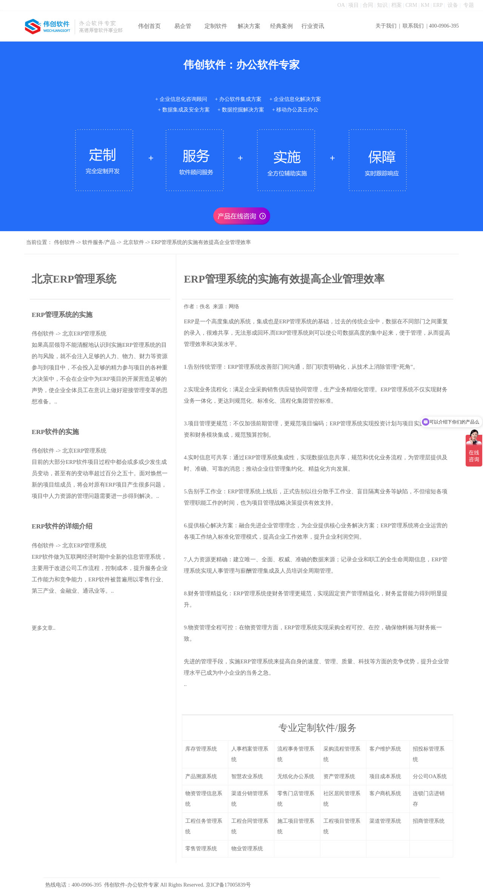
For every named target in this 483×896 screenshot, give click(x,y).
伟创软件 (64, 242)
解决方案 (249, 26)
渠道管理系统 (385, 821)
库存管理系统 (201, 749)
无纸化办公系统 (295, 776)
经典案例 (281, 26)
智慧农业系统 (247, 776)
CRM (411, 5)
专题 (468, 5)
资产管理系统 (339, 776)
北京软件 (133, 242)
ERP (438, 5)
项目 (353, 5)
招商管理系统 (429, 821)
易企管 (182, 26)
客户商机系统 (385, 793)
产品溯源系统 (201, 776)
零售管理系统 (201, 848)
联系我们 (413, 26)
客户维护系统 (385, 749)
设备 (453, 5)
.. (185, 684)
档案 (396, 5)
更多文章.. (43, 628)
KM (425, 5)
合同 (368, 5)
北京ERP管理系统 (84, 334)
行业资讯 (312, 26)
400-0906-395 (444, 26)
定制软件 (216, 26)
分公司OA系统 (430, 776)
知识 (382, 5)
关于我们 (386, 26)
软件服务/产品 (98, 242)
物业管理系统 (247, 848)
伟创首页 (149, 26)
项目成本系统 (385, 776)
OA (341, 5)
